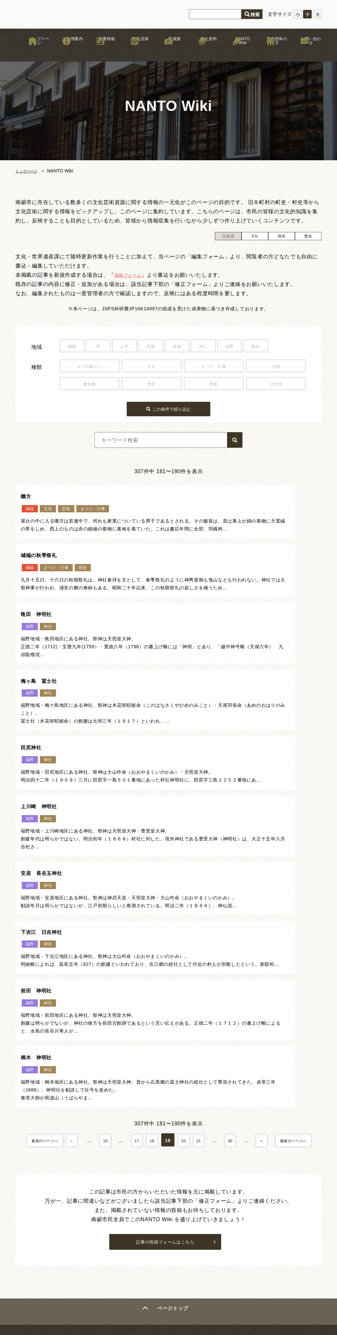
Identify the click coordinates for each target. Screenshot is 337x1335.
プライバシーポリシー (259, 1230)
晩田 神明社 (40, 578)
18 (176, 941)
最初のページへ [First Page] (62, 941)
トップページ (32, 52)
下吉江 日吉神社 (204, 759)
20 (209, 941)
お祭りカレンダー (187, 1222)
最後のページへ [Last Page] (169, 956)
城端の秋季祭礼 (201, 495)
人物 (276, 366)
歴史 (151, 384)
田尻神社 (34, 669)
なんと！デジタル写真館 (195, 1245)
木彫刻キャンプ (126, 1254)
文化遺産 (178, 1238)
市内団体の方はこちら (287, 1179)
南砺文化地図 (182, 1214)
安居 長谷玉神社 (46, 759)
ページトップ (174, 1127)
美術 (214, 384)
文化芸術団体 (124, 1265)
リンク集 (245, 1214)
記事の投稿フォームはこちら (165, 1059)
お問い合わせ (304, 52)
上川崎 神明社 (201, 669)
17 (160, 941)
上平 (135, 347)
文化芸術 (134, 52)
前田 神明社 (40, 842)
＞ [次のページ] (294, 941)
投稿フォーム (131, 275)
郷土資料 (202, 52)
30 (258, 941)
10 (127, 941)
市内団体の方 (270, 52)
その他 (276, 384)
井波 (196, 347)
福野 (258, 347)
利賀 (166, 347)
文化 (151, 366)
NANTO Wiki (236, 52)
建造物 (89, 384)
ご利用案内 (66, 52)
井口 (227, 347)
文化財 (117, 1223)
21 (225, 941)
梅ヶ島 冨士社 (201, 578)
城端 (74, 347)
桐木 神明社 (198, 842)
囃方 (28, 495)
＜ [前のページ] (93, 941)
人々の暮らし (89, 366)
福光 (289, 347)
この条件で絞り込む (172, 408)
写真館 (168, 52)
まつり (117, 1244)
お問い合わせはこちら (287, 1164)
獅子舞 (117, 1233)
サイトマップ (249, 1238)
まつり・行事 (213, 366)
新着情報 (100, 52)
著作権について (252, 1222)
